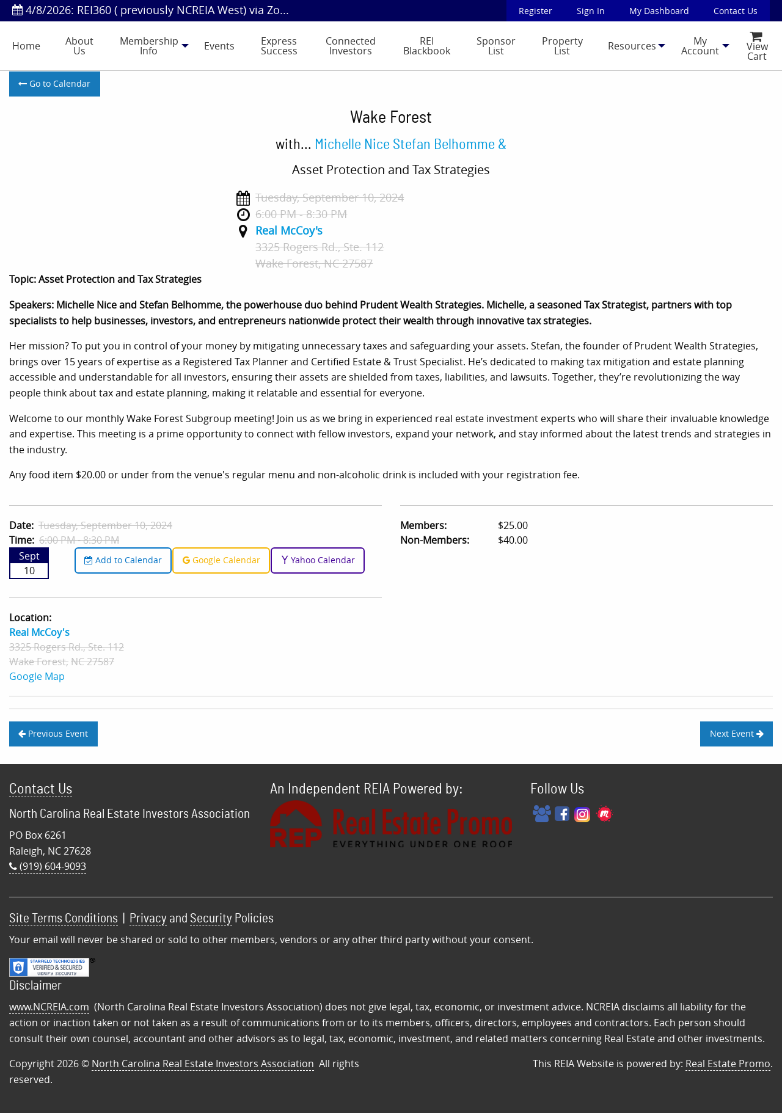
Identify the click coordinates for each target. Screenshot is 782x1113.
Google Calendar (221, 560)
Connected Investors (351, 45)
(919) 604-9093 (47, 866)
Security (211, 918)
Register (535, 10)
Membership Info (149, 45)
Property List (562, 45)
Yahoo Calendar (318, 560)
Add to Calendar (123, 560)
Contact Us (736, 10)
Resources (632, 46)
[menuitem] (26, 45)
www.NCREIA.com (49, 1006)
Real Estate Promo (727, 1063)
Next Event (737, 733)
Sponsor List (496, 45)
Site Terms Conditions (63, 918)
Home (26, 46)
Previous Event (53, 733)
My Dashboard (659, 10)
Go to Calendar (54, 83)
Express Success (279, 45)
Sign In (591, 10)
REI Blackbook (426, 45)
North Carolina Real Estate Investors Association (203, 1063)
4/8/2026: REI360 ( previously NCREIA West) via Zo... (150, 9)
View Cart (757, 47)
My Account (700, 45)
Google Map (37, 676)
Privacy (148, 918)
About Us (79, 45)
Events (219, 46)
